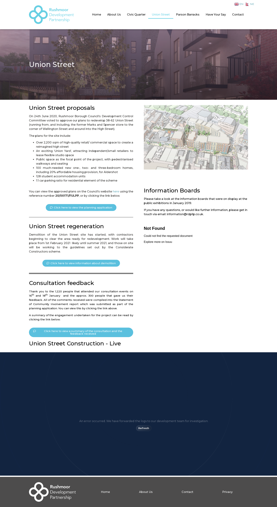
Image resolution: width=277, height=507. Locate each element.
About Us (114, 14)
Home (96, 14)
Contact (238, 14)
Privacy (227, 492)
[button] (81, 207)
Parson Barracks (187, 14)
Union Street (161, 14)
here (116, 191)
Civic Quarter (136, 14)
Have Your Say (216, 14)
